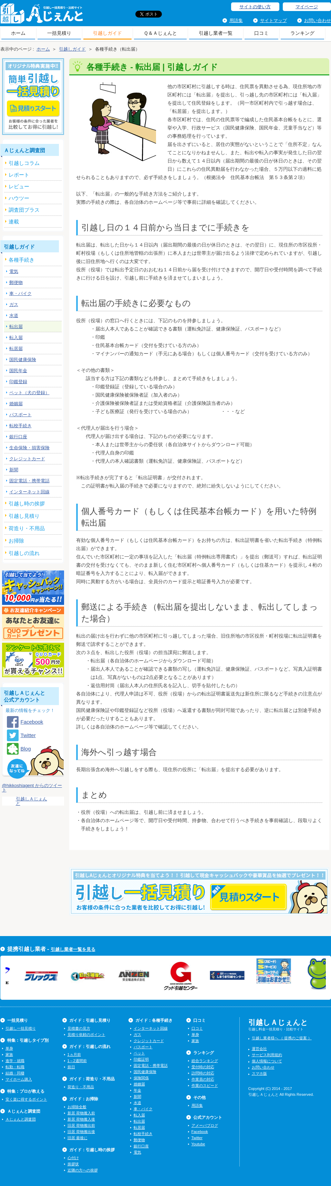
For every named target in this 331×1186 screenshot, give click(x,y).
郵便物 (16, 282)
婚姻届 (16, 403)
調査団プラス (24, 210)
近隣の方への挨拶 (83, 1170)
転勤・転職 (15, 1067)
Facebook (32, 722)
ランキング (302, 33)
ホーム (18, 33)
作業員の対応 (203, 1079)
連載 (14, 221)
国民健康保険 (22, 359)
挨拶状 (73, 1164)
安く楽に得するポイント (26, 1099)
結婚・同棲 (15, 1073)
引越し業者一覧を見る (73, 949)
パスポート (20, 414)
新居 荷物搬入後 (81, 1119)
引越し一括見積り (21, 1028)
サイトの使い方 (255, 6)
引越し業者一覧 (215, 33)
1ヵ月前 (74, 1054)
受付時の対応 (203, 1067)
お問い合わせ (317, 20)
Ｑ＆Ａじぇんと (160, 33)
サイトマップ (273, 20)
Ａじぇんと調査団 (21, 1119)
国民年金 (18, 370)
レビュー (19, 186)
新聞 (13, 469)
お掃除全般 (77, 1107)
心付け (73, 1158)
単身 (9, 1048)
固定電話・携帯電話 (29, 480)
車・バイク (20, 293)
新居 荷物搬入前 (81, 1113)
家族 (9, 1054)
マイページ (307, 6)
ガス (13, 304)
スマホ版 (259, 1073)
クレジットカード (27, 458)
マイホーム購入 (19, 1079)
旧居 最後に (77, 1138)
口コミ (261, 33)
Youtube (198, 1144)
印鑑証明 (141, 1059)
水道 (13, 315)
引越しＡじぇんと (41, 16)
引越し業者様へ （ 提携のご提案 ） (282, 1038)
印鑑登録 (18, 381)
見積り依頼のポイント (86, 1034)
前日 (71, 1067)
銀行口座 (18, 436)
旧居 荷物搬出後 (81, 1132)
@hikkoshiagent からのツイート (32, 788)
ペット (139, 1053)
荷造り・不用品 (81, 1087)
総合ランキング (205, 1061)
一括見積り (59, 33)
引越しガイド (107, 33)
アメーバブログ (205, 1125)
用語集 (236, 20)
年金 (137, 1090)
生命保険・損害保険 (29, 447)
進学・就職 (15, 1061)
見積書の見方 (79, 1028)
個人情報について (267, 1061)
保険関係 (141, 1078)
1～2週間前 (77, 1061)
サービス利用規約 (267, 1055)
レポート (19, 175)
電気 (13, 271)
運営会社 (259, 1049)
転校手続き (20, 425)
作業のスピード (205, 1085)
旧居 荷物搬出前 (81, 1125)
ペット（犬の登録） (29, 392)
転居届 (16, 348)
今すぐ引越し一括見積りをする (199, 902)
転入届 (16, 337)
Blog (26, 749)
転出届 (16, 326)
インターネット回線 (29, 491)
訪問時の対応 (203, 1073)
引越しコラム (24, 163)
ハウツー (19, 198)
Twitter (28, 735)
